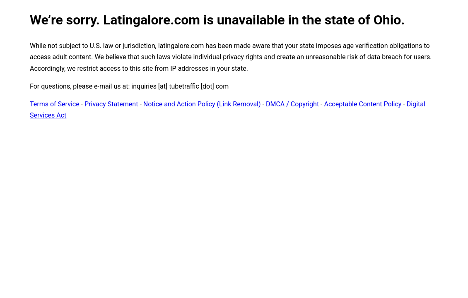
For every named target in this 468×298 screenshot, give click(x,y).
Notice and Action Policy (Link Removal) (202, 104)
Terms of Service (55, 104)
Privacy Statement (111, 104)
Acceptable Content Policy (362, 104)
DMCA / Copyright (292, 104)
